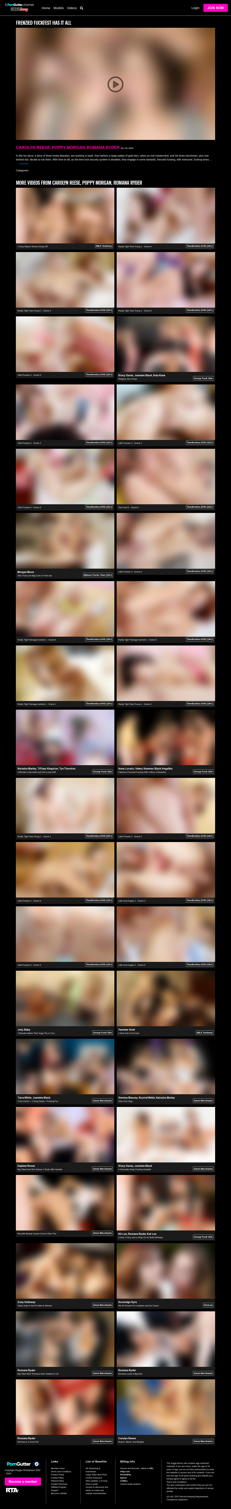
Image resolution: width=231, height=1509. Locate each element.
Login (195, 8)
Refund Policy (57, 1481)
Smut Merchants (102, 1100)
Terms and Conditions (61, 1471)
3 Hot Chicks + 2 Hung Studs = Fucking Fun (37, 1101)
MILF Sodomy (104, 246)
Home (46, 8)
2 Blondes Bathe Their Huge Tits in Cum (36, 1033)
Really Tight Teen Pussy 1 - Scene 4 (135, 246)
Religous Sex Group (127, 379)
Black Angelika (163, 768)
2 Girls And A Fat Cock (128, 1033)
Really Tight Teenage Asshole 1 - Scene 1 (36, 704)
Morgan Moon (25, 572)
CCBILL (124, 1481)
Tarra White (24, 1097)
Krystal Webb (147, 1097)
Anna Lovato (126, 768)
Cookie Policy (57, 1478)
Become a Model (59, 1493)
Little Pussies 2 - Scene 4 (130, 836)
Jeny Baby (23, 1029)
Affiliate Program (58, 1487)
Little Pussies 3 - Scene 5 (29, 507)
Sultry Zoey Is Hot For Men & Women (34, 1305)
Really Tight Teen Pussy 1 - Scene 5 (135, 311)
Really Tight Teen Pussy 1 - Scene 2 (135, 704)
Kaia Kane (159, 375)
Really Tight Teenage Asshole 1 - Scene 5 (137, 640)
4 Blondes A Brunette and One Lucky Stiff (36, 772)
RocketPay (125, 1474)
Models (58, 8)
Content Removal (59, 1484)
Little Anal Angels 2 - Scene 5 (131, 965)
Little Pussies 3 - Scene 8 (130, 572)
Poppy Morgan (68, 147)
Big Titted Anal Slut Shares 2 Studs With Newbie (39, 1169)
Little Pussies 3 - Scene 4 (130, 443)
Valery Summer (144, 768)
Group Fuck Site (203, 378)
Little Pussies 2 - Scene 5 (29, 965)
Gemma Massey (127, 1097)
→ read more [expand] (23, 163)
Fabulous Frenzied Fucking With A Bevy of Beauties (142, 772)
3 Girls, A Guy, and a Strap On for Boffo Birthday (140, 1237)
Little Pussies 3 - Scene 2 (29, 443)
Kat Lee (151, 1233)
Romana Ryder (103, 147)
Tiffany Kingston (47, 768)
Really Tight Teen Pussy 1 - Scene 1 (34, 836)
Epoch (123, 1478)
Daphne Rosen (26, 1165)
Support (54, 1490)
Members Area (58, 1468)
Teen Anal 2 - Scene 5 (128, 507)
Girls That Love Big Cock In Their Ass (34, 575)
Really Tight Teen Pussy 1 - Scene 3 (34, 311)
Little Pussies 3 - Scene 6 (29, 375)
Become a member (23, 1481)
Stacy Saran (125, 375)
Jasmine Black (143, 375)
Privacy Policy (57, 1474)
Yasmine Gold (126, 1029)
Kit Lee (122, 1233)
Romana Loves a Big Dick (130, 1374)
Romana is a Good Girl (28, 1442)
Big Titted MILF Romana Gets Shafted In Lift (37, 1374)
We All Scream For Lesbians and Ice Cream (138, 1305)
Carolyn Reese (33, 147)
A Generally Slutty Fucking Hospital (134, 1169)
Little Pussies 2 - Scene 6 (29, 901)
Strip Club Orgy (125, 1101)
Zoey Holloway (26, 1302)
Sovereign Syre (127, 1302)
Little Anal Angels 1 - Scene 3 (131, 901)
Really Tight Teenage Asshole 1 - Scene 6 (36, 640)
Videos (72, 8)
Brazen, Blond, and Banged (131, 1442)
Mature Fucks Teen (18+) (98, 575)
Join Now (215, 8)
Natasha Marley (26, 768)
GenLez (208, 1305)
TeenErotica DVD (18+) (200, 246)
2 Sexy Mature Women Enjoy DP (32, 246)
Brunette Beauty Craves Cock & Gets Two (36, 1233)
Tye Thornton (67, 768)
